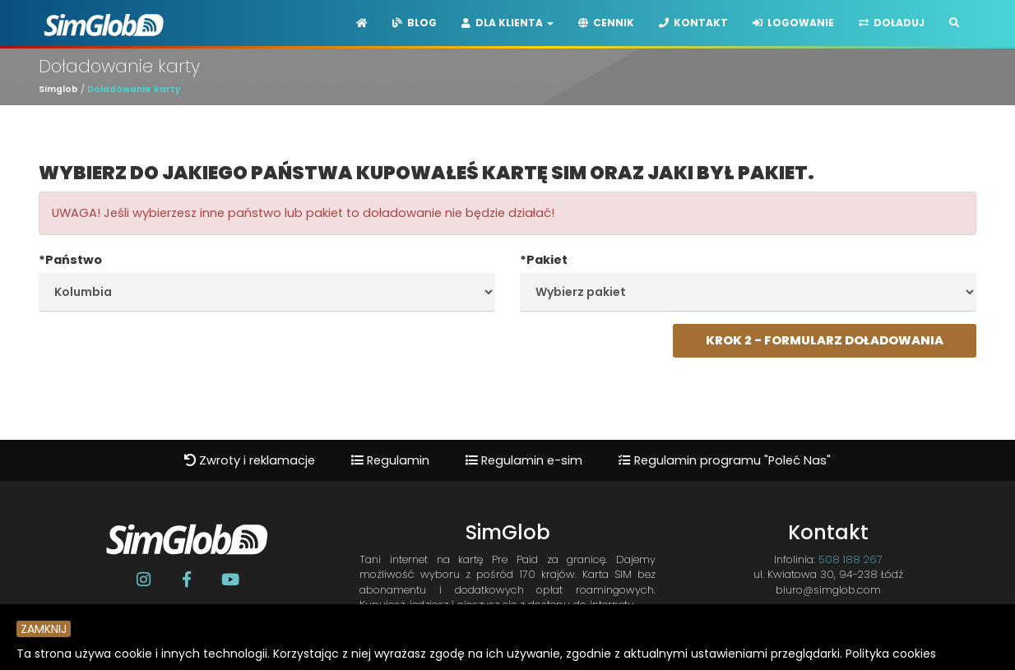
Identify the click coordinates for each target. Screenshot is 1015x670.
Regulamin (390, 460)
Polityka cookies (891, 653)
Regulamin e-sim (524, 460)
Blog (414, 23)
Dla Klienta (507, 23)
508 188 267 (850, 559)
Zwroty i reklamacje (249, 460)
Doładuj (892, 23)
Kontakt (693, 23)
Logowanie (793, 23)
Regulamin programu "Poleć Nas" (725, 460)
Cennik (606, 23)
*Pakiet (544, 260)
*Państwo (70, 260)
